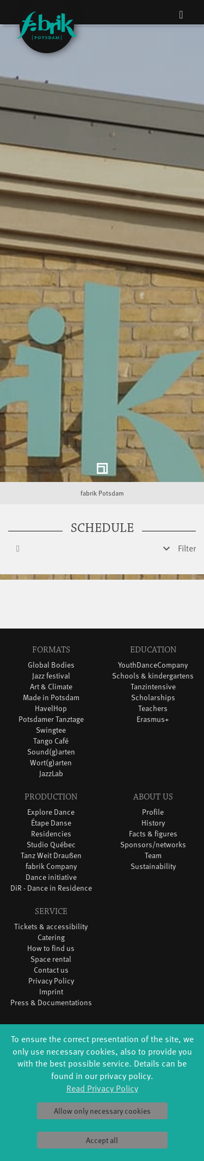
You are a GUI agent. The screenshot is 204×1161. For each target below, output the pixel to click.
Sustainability (153, 822)
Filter (187, 504)
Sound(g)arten (51, 708)
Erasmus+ (153, 675)
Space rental (50, 915)
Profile (153, 768)
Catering (51, 894)
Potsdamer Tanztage (51, 675)
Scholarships (153, 654)
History (153, 779)
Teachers (153, 664)
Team (153, 812)
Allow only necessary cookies (102, 1111)
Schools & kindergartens (153, 632)
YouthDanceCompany (153, 621)
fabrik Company (51, 822)
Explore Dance (51, 768)
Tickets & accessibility (51, 883)
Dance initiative (51, 833)
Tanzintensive (153, 643)
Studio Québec (51, 801)
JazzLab (51, 730)
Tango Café (51, 697)
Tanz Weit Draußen (51, 812)
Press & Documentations (51, 959)
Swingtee (51, 686)
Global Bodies (51, 621)
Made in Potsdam (51, 654)
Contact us (51, 926)
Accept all (102, 1140)
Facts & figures (153, 790)
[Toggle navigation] (181, 14)
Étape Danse (51, 779)
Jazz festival (51, 632)
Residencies (51, 790)
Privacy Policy (51, 937)
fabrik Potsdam (102, 449)
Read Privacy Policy (102, 1088)
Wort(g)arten (51, 719)
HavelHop (51, 664)
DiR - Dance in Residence (51, 844)
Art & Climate (51, 643)
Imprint (51, 948)
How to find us (51, 904)
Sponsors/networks (153, 801)
